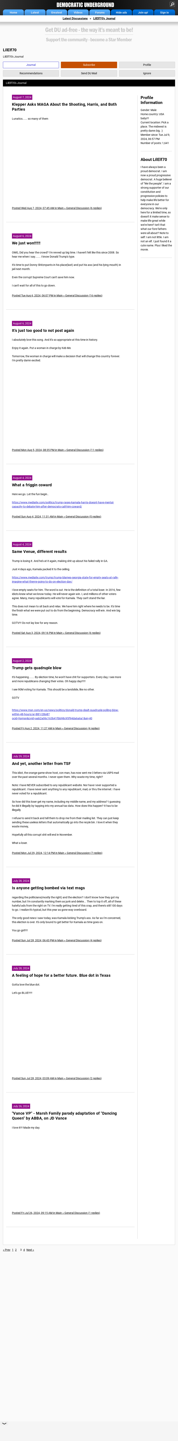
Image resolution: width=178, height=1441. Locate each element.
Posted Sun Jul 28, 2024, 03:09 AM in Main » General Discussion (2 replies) (57, 1078)
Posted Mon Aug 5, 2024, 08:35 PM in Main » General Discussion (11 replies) (58, 450)
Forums (100, 12)
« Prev (6, 1249)
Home (13, 12)
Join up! (143, 12)
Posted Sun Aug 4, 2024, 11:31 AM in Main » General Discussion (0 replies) (56, 516)
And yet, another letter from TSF (41, 763)
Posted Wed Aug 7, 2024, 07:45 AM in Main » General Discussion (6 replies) (57, 208)
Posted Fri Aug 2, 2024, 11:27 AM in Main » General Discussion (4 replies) (56, 728)
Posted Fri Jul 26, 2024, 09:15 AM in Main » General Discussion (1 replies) (56, 1212)
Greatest (56, 12)
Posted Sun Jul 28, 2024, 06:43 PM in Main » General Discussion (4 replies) (57, 940)
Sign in (164, 12)
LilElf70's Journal (104, 18)
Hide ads (121, 12)
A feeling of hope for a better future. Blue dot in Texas (61, 975)
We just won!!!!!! (26, 243)
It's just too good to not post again (43, 330)
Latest (35, 12)
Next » (30, 1249)
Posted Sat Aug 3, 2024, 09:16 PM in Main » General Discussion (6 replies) (56, 632)
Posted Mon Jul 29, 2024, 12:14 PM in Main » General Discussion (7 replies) (57, 853)
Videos (78, 12)
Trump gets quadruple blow (36, 668)
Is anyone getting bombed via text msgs (48, 888)
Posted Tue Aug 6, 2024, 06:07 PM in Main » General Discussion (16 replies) (57, 295)
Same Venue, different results (39, 551)
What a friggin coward (32, 485)
